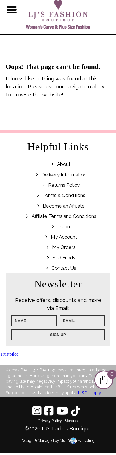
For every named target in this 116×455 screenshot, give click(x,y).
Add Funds (63, 258)
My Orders (64, 247)
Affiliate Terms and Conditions (64, 216)
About (63, 164)
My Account (64, 237)
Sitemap (71, 421)
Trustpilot (9, 354)
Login (64, 226)
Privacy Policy (50, 421)
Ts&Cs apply (89, 392)
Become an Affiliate (64, 206)
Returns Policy (64, 185)
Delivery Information (63, 175)
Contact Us (63, 268)
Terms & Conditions (63, 195)
